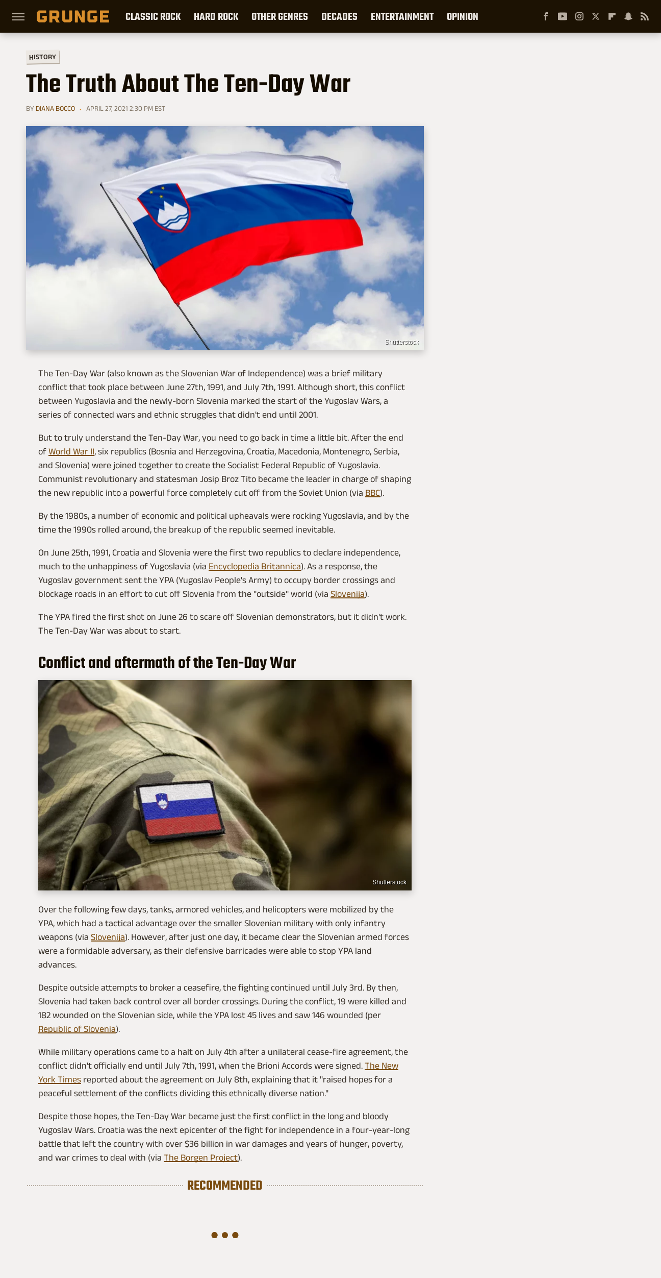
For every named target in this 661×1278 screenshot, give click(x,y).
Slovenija (347, 594)
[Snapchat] (628, 16)
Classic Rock (153, 16)
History (42, 56)
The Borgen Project (201, 1157)
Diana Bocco (55, 108)
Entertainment (402, 16)
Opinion (462, 16)
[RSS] (645, 16)
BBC (372, 493)
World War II (71, 451)
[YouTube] (562, 16)
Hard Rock (216, 16)
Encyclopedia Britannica (255, 566)
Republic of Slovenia (77, 1029)
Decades (339, 16)
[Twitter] (596, 16)
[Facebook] (546, 16)
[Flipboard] (612, 16)
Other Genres (279, 16)
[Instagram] (579, 16)
